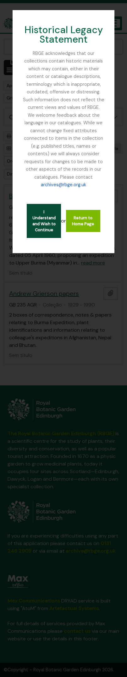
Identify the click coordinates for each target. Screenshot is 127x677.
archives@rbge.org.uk (63, 184)
